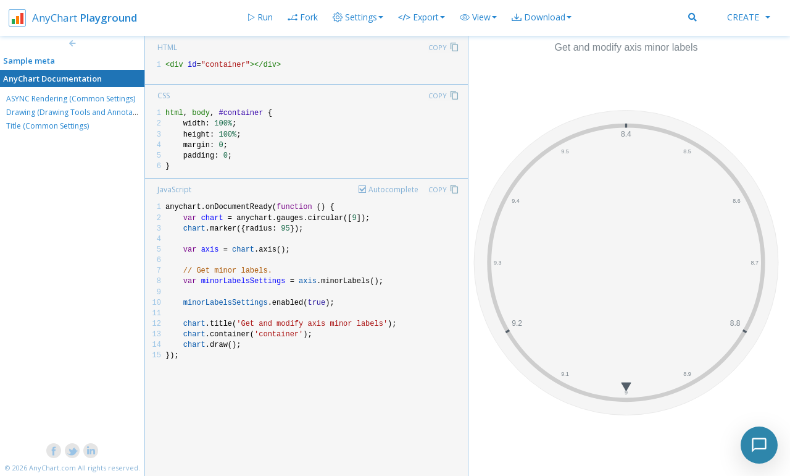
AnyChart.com (52, 467)
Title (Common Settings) (47, 126)
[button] (478, 17)
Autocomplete (393, 189)
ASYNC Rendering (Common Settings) (70, 98)
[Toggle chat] (759, 445)
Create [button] (748, 17)
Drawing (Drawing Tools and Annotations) (79, 112)
